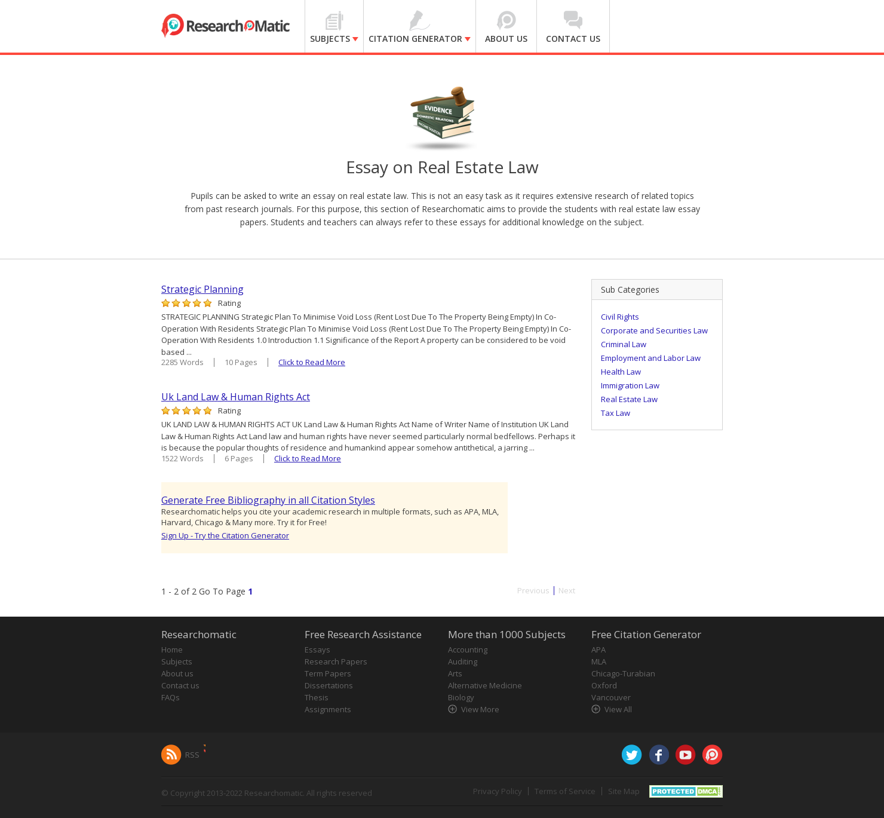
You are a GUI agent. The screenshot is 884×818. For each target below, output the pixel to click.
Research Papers (336, 661)
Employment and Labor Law (651, 358)
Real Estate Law (629, 399)
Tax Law (615, 413)
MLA (598, 661)
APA (598, 649)
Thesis (317, 697)
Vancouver (611, 697)
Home (172, 649)
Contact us (180, 685)
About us (177, 673)
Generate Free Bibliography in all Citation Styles (268, 500)
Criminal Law (623, 344)
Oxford (604, 685)
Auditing (462, 661)
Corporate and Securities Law (654, 330)
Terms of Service (565, 791)
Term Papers (328, 673)
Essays (317, 649)
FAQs (170, 697)
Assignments (328, 709)
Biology (461, 697)
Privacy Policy (497, 791)
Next (566, 590)
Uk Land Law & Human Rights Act (235, 396)
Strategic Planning (202, 289)
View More (480, 709)
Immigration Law (630, 385)
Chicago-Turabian (623, 673)
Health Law (621, 371)
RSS (192, 754)
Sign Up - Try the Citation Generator (225, 535)
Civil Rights (620, 316)
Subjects (176, 661)
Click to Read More (311, 362)
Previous (533, 590)
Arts (455, 673)
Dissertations (329, 685)
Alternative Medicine (485, 685)
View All (618, 709)
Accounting (467, 649)
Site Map (624, 791)
